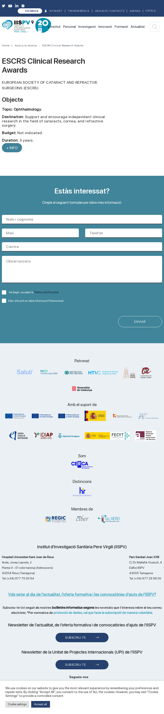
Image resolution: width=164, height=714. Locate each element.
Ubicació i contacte (110, 11)
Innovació (105, 27)
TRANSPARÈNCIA (79, 11)
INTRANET (56, 11)
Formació (121, 27)
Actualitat (138, 27)
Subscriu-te (75, 637)
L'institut (54, 27)
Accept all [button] (40, 704)
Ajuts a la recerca (26, 45)
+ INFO (12, 147)
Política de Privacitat (46, 292)
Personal (69, 27)
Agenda (135, 11)
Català (151, 10)
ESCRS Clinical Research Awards (62, 45)
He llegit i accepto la (30, 292)
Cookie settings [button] (17, 704)
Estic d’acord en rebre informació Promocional (32, 301)
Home (6, 45)
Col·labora (31, 10)
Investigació (87, 27)
